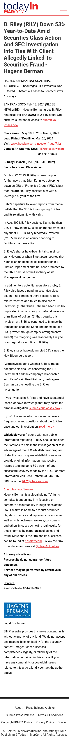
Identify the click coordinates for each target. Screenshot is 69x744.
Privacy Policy (45, 722)
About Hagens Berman (18, 489)
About (18, 707)
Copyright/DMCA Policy (16, 722)
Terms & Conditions (50, 715)
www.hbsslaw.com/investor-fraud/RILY (36, 143)
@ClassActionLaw (47, 546)
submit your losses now (44, 408)
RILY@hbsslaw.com (51, 149)
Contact (63, 722)
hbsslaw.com (33, 541)
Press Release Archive (40, 707)
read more (45, 426)
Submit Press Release (20, 715)
